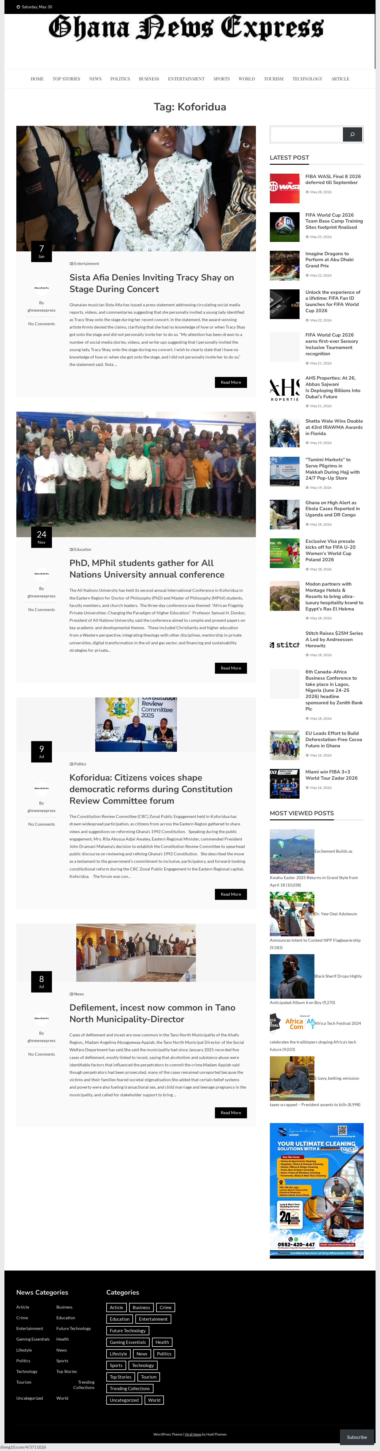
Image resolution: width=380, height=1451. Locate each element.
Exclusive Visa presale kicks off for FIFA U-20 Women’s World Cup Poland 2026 (330, 550)
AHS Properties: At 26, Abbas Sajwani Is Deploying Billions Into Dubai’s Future (332, 387)
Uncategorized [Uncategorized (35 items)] (124, 1400)
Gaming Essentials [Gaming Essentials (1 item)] (128, 1342)
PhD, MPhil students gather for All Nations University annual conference (148, 569)
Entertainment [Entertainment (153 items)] (153, 1319)
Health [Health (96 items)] (162, 1342)
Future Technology (73, 1328)
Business (149, 79)
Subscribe (357, 1437)
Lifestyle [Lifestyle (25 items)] (118, 1353)
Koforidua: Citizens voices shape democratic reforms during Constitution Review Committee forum (151, 789)
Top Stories (66, 79)
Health (62, 1338)
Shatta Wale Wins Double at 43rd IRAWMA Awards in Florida (334, 427)
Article (340, 79)
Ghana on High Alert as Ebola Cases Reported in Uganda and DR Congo (332, 508)
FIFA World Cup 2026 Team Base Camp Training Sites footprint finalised (334, 221)
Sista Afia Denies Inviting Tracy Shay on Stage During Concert (151, 283)
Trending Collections (83, 1384)
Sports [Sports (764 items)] (116, 1365)
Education (82, 549)
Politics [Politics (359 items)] (164, 1353)
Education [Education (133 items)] (119, 1319)
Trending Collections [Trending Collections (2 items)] (130, 1388)
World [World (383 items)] (154, 1400)
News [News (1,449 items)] (142, 1353)
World (247, 79)
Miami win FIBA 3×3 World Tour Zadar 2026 (331, 775)
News (95, 79)
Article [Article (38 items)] (116, 1307)
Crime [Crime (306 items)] (166, 1307)
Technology (307, 79)
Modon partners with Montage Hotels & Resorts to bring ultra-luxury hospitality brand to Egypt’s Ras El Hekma (334, 596)
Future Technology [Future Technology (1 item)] (128, 1330)
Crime (22, 1317)
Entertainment (186, 79)
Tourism (274, 79)
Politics (120, 79)
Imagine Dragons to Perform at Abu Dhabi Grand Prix (329, 259)
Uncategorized (29, 1398)
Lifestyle (24, 1349)
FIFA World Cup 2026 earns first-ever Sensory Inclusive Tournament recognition (331, 344)
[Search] (352, 134)
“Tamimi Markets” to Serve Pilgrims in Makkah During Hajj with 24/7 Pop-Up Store (332, 468)
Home (37, 79)
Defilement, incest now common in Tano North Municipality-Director (152, 1013)
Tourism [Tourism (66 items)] (148, 1376)
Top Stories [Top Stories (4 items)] (121, 1376)
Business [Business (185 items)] (141, 1307)
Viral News (193, 1434)
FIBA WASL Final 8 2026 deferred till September (333, 179)
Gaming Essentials (33, 1338)
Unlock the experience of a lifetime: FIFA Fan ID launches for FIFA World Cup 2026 (332, 301)
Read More (231, 382)
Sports (221, 79)
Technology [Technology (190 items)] (143, 1365)
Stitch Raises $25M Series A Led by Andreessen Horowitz (334, 639)
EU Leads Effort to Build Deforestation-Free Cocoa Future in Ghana (333, 739)
